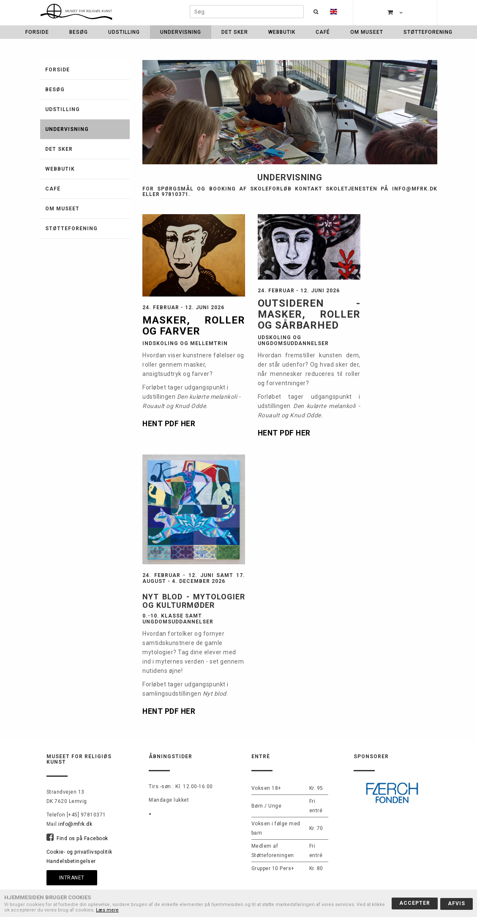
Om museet (366, 32)
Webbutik (281, 32)
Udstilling (124, 32)
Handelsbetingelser (71, 861)
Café (323, 32)
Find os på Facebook (82, 838)
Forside (37, 32)
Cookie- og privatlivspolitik (79, 852)
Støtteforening (427, 32)
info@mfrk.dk (75, 824)
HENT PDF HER (169, 423)
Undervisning (180, 32)
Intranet (71, 878)
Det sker (234, 32)
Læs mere (107, 910)
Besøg (78, 32)
